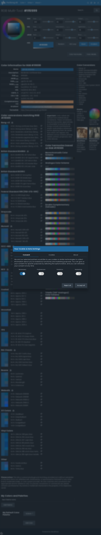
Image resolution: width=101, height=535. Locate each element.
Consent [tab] (26, 255)
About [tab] (75, 255)
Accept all (81, 285)
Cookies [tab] (52, 255)
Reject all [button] (67, 285)
